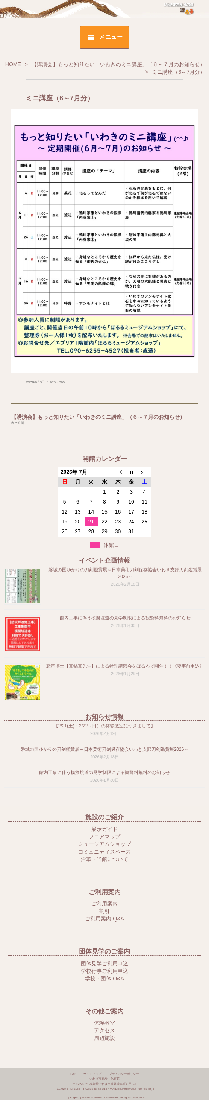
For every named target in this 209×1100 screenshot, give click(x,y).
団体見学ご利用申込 (104, 963)
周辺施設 (104, 1038)
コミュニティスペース (104, 852)
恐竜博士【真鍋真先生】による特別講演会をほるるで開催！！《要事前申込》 (125, 666)
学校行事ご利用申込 (104, 971)
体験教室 (104, 1023)
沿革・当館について (104, 859)
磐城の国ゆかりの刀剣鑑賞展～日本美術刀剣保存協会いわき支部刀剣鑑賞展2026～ (105, 749)
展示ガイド (104, 829)
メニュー (111, 36)
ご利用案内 (104, 904)
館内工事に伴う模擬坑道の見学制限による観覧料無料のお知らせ (125, 618)
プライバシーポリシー (124, 1074)
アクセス (104, 1030)
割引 (104, 911)
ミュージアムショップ (104, 844)
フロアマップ (104, 837)
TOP (73, 1074)
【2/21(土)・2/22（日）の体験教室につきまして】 (105, 726)
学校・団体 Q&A (104, 978)
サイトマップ (92, 1074)
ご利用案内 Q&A (104, 919)
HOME (13, 64)
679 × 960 (57, 382)
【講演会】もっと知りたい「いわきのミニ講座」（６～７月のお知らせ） (118, 64)
